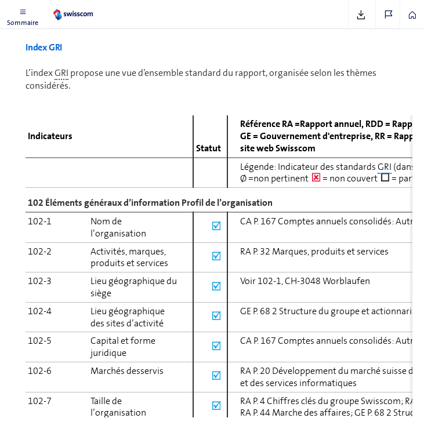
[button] (22, 14)
